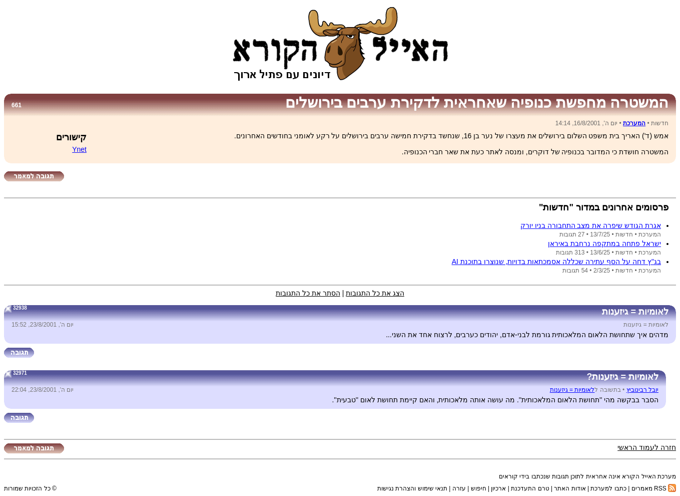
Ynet (79, 149)
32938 (20, 308)
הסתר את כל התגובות (308, 293)
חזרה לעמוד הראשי (646, 447)
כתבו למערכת (608, 488)
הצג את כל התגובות (375, 293)
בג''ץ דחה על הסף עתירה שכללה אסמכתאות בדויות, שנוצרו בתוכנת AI (556, 262)
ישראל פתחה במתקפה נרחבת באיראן (604, 243)
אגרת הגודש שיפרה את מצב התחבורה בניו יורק (590, 225)
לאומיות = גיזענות (572, 389)
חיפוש (478, 488)
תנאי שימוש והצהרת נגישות (412, 488)
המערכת (634, 123)
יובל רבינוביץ (642, 389)
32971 (20, 373)
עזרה (459, 488)
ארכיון (498, 488)
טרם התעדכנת (530, 488)
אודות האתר (569, 488)
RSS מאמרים (653, 488)
